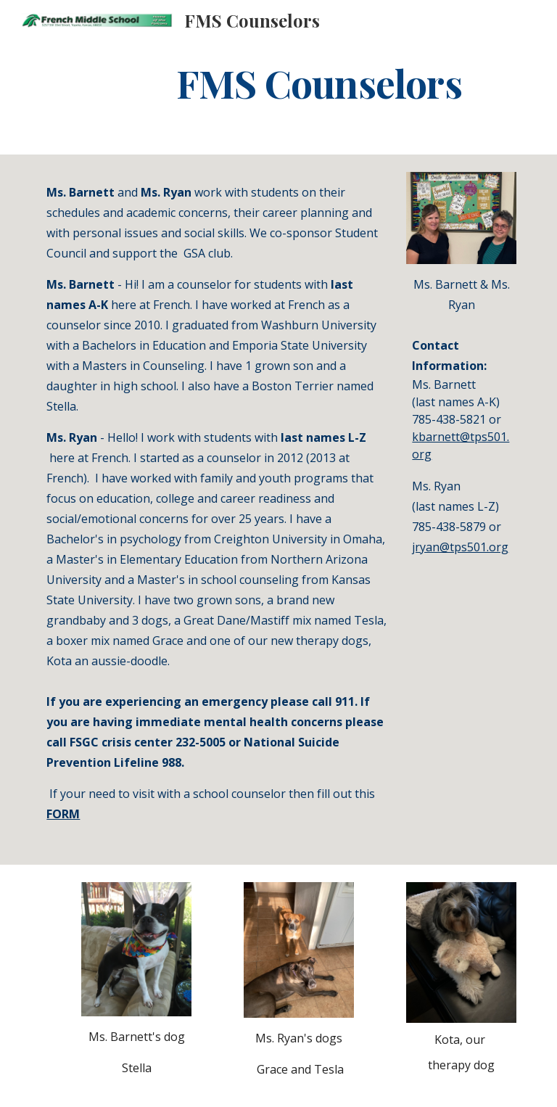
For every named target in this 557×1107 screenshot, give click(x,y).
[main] (319, 82)
